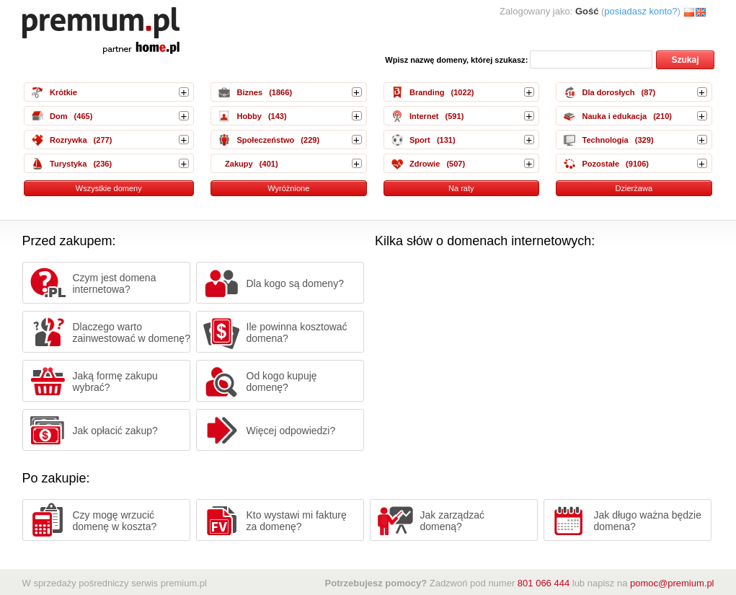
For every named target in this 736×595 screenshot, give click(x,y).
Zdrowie (424, 163)
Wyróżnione (288, 188)
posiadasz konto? (640, 11)
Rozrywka (68, 140)
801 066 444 (543, 583)
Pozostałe (600, 163)
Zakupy (239, 163)
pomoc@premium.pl (672, 583)
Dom (59, 116)
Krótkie (63, 92)
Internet (424, 116)
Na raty (461, 188)
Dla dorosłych (608, 92)
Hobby (248, 116)
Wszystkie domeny (109, 188)
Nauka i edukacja (614, 116)
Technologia (605, 140)
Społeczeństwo (265, 140)
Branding (426, 92)
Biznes (249, 92)
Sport (419, 140)
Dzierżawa (633, 188)
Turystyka (68, 163)
